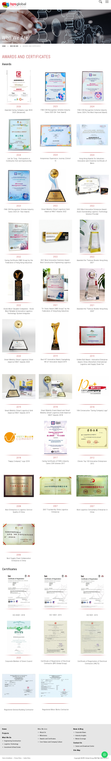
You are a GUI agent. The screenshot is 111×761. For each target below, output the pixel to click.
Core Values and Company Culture (51, 742)
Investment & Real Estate (12, 747)
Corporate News (80, 732)
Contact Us (77, 743)
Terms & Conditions (7, 758)
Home (4, 729)
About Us (43, 732)
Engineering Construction (12, 741)
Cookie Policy (26, 758)
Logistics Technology (11, 744)
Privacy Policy (17, 758)
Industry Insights (80, 735)
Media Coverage (80, 739)
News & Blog (78, 729)
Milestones (43, 735)
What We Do (6, 737)
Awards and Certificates (48, 739)
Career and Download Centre (84, 746)
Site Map (76, 750)
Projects (5, 733)
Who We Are (42, 729)
